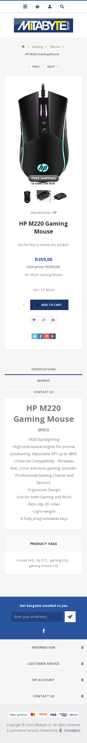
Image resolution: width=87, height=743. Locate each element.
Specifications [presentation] (43, 369)
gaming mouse (40, 566)
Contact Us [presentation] (43, 392)
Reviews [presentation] (43, 380)
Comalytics (70, 730)
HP (54, 212)
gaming (55, 560)
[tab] (43, 369)
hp (38, 560)
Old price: (36, 266)
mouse (22, 560)
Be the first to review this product (43, 245)
